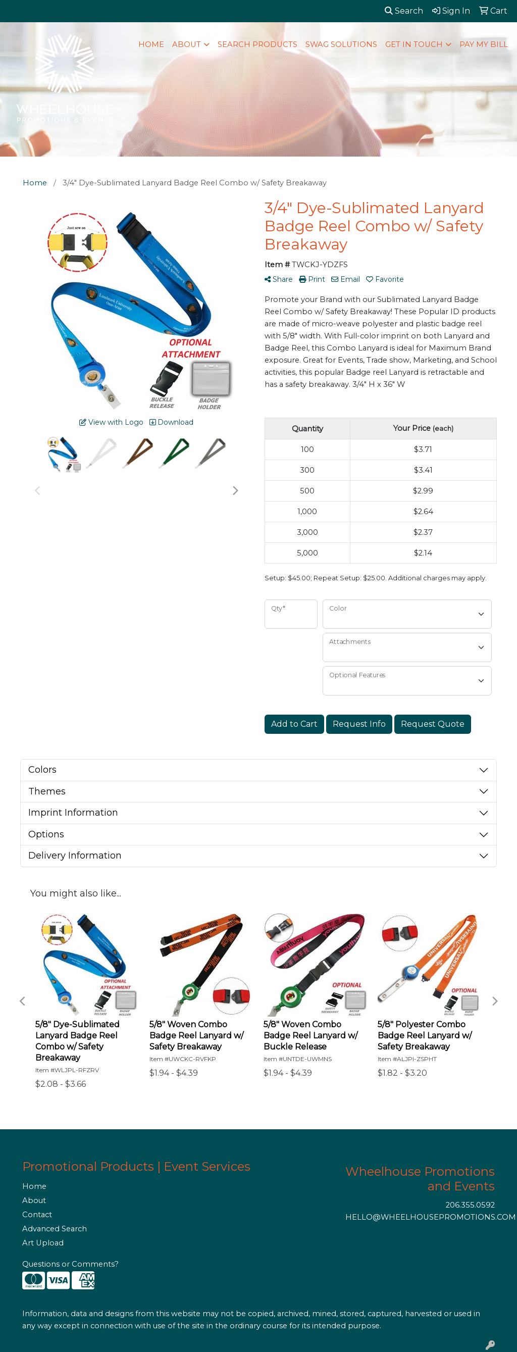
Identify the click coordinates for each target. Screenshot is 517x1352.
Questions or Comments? (70, 1264)
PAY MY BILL (483, 44)
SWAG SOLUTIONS (341, 44)
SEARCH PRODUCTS (257, 44)
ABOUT (186, 44)
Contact (37, 1214)
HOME (151, 44)
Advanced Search (54, 1228)
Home (34, 1186)
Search (404, 11)
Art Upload (43, 1242)
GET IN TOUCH (414, 44)
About (34, 1200)
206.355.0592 (470, 1205)
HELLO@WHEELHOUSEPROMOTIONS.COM (430, 1217)
